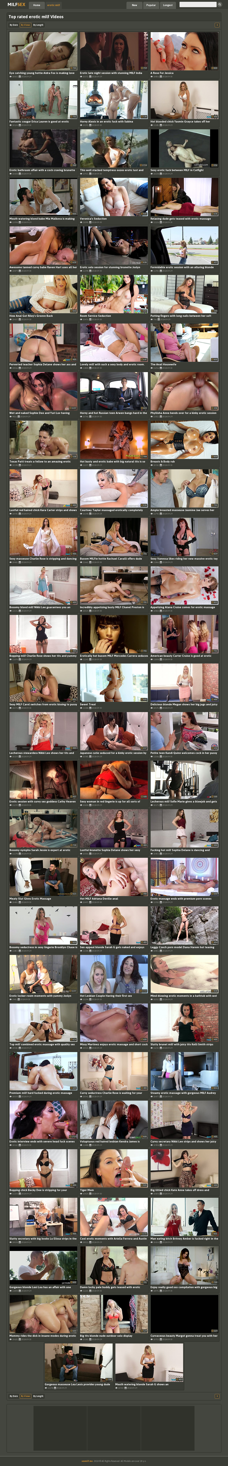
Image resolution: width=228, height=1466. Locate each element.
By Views (25, 25)
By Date (14, 25)
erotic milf (53, 5)
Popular (151, 5)
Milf (16, 4)
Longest (168, 5)
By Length (38, 25)
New (134, 5)
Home (36, 5)
